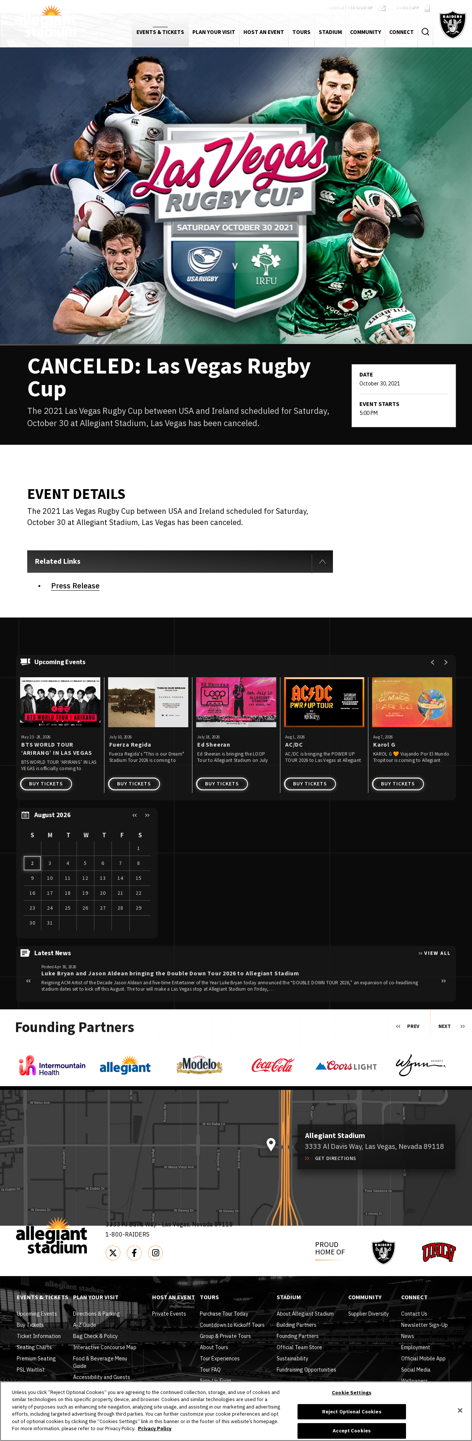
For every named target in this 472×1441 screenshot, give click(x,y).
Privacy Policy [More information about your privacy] (155, 1428)
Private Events (169, 1313)
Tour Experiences (220, 1358)
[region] (87, 873)
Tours (209, 1298)
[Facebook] (134, 1252)
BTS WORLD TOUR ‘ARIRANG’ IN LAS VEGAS (56, 749)
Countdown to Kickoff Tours (232, 1325)
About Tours (214, 1347)
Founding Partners (298, 1336)
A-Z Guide (84, 1325)
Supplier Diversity (368, 1313)
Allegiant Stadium (45, 21)
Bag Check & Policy (95, 1336)
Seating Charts (34, 1347)
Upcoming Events (37, 1313)
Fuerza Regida (130, 744)
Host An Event (173, 1298)
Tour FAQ (210, 1369)
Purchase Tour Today (224, 1313)
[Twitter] (113, 1252)
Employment (415, 1347)
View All (437, 953)
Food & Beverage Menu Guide (100, 1362)
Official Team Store (299, 1347)
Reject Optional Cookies (351, 1412)
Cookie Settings (351, 1393)
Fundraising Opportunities (306, 1369)
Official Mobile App (423, 1358)
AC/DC (294, 744)
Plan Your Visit (96, 1298)
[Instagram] (155, 1252)
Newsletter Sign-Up (424, 1325)
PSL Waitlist (31, 1369)
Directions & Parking (96, 1313)
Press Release (75, 586)
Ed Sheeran (213, 744)
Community (364, 1298)
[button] (134, 815)
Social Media (416, 1369)
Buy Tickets (46, 784)
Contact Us (414, 1313)
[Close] (460, 1410)
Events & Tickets (42, 1298)
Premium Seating (36, 1358)
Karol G (384, 744)
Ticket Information (39, 1336)
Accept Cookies (352, 1431)
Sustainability (292, 1358)
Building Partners (297, 1325)
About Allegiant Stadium (305, 1313)
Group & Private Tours (225, 1336)
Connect (414, 1298)
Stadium (289, 1298)
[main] (236, 528)
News (407, 1336)
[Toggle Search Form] (425, 31)
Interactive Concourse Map (104, 1347)
